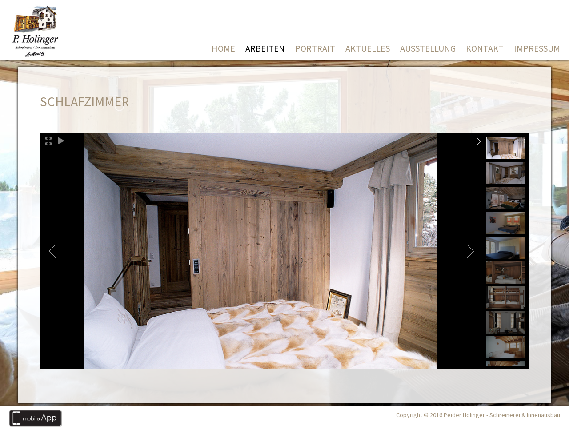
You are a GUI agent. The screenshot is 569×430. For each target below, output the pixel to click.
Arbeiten (265, 48)
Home (223, 48)
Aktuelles (367, 48)
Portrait (315, 48)
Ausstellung (428, 48)
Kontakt (485, 48)
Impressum (537, 48)
